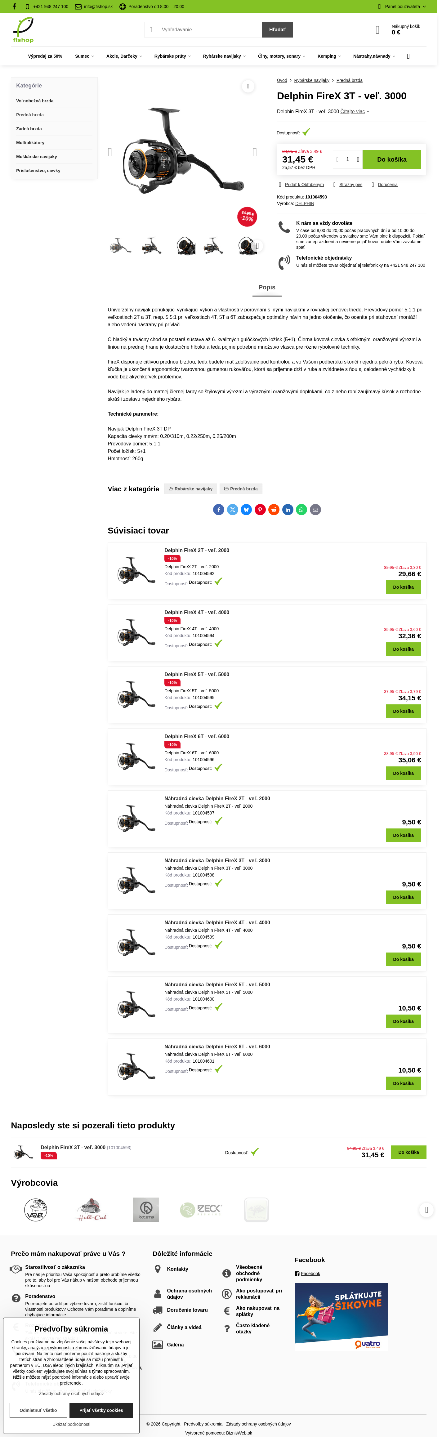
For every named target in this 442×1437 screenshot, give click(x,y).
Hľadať (277, 29)
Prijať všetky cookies (101, 1410)
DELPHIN (304, 203)
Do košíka (392, 159)
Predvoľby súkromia (203, 1423)
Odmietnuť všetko (38, 1410)
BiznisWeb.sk (239, 1432)
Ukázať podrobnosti (71, 1424)
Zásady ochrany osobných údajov (258, 1423)
